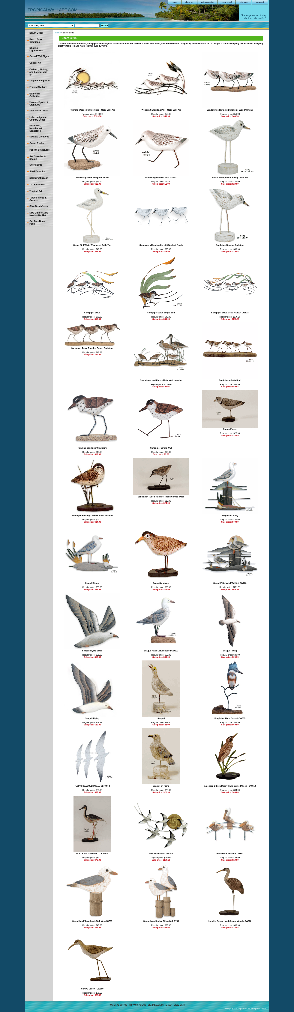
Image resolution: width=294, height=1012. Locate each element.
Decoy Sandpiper (161, 583)
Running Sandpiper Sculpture (92, 448)
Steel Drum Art (37, 171)
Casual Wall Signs (39, 56)
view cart (260, 2)
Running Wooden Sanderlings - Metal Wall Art (92, 110)
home (174, 2)
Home (58, 33)
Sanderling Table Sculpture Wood (92, 177)
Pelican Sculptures (39, 150)
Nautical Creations (39, 136)
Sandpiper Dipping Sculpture (230, 245)
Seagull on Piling (230, 515)
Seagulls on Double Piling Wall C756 (161, 921)
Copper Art (35, 63)
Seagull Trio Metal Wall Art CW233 (230, 583)
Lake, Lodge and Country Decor (38, 118)
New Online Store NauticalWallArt (38, 214)
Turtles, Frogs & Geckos (37, 199)
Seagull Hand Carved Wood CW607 (161, 651)
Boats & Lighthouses (36, 49)
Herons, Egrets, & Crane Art (38, 103)
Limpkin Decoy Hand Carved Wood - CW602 (229, 921)
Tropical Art (35, 191)
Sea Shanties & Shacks (37, 157)
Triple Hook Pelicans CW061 (230, 853)
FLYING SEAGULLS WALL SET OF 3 (92, 786)
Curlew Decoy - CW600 (92, 989)
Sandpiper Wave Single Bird (161, 313)
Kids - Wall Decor (38, 110)
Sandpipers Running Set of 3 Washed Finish (161, 245)
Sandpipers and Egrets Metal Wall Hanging (161, 380)
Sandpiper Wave (92, 313)
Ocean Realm (36, 143)
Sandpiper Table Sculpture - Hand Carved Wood (161, 497)
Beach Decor (36, 33)
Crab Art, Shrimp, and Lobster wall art (38, 72)
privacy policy (207, 2)
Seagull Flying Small (92, 651)
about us (189, 2)
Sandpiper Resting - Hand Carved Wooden (92, 515)
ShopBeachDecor (38, 206)
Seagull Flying (230, 651)
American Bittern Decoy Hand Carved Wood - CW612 (230, 786)
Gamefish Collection (34, 95)
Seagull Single (92, 583)
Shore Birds (35, 165)
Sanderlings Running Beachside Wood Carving (230, 110)
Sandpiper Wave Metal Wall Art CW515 (230, 313)
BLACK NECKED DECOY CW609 (92, 853)
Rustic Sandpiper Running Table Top (230, 177)
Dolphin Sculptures (39, 80)
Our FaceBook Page (37, 222)
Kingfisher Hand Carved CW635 (229, 718)
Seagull (161, 718)
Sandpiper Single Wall (161, 448)
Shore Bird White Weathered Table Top (92, 245)
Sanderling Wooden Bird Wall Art (161, 177)
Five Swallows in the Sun (161, 853)
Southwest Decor (38, 178)
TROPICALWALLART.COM (52, 10)
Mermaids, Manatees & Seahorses (35, 128)
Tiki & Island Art (37, 184)
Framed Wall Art (37, 87)
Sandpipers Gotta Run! (230, 380)
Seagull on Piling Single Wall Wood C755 (92, 921)
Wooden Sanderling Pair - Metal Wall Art (161, 110)
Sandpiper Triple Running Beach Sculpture (92, 348)
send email (227, 2)
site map (244, 2)
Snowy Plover (230, 429)
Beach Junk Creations (35, 40)
